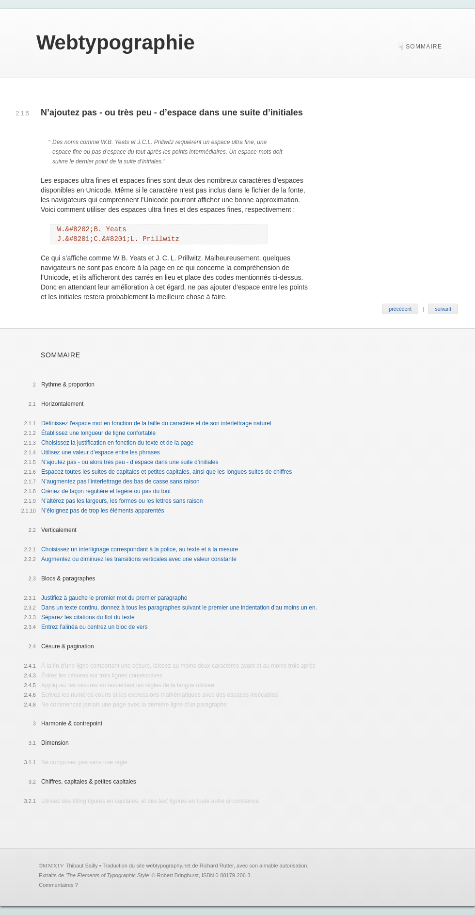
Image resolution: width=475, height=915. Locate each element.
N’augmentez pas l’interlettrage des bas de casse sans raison (120, 481)
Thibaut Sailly (82, 865)
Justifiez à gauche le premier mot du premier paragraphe (114, 597)
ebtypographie (115, 42)
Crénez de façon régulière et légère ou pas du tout (106, 491)
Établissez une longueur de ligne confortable (98, 433)
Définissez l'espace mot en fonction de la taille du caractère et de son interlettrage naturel (156, 423)
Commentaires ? (58, 885)
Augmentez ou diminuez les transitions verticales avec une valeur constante (139, 559)
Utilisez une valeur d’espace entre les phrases (100, 452)
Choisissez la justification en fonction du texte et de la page (117, 442)
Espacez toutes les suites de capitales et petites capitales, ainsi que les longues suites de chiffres (166, 471)
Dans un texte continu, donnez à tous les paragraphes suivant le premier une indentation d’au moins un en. (179, 607)
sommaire (424, 46)
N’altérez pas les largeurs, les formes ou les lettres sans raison (122, 501)
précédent (400, 309)
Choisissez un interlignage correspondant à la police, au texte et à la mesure (139, 549)
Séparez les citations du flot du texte (88, 617)
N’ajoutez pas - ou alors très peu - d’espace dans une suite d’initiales (130, 462)
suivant (443, 309)
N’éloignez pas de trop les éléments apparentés (102, 510)
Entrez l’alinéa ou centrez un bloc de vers (94, 627)
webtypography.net (168, 865)
